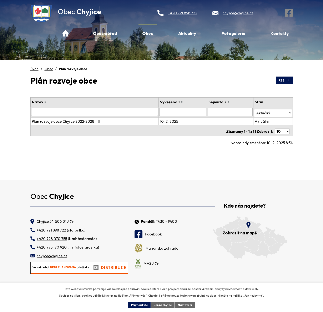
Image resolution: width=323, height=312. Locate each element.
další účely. (252, 288)
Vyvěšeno (170, 102)
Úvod (65, 33)
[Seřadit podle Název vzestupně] (45, 101)
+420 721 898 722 (182, 13)
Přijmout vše (138, 304)
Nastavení (186, 304)
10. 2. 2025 (169, 120)
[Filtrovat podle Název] (94, 112)
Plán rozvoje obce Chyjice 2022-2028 (67, 120)
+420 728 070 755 (52, 238)
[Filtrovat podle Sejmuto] (231, 112)
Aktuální (262, 120)
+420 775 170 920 (52, 247)
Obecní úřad (105, 33)
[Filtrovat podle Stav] (273, 111)
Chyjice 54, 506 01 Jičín (55, 221)
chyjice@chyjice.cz (238, 13)
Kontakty (280, 33)
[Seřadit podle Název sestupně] (45, 103)
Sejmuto (218, 102)
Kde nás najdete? (245, 206)
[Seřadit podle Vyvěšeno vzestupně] (182, 101)
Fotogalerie (233, 33)
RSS (284, 79)
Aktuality (187, 33)
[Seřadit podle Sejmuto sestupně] (229, 103)
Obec (147, 33)
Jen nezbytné (163, 304)
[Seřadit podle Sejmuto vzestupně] (229, 101)
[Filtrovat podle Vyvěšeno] (183, 112)
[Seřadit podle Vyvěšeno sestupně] (182, 103)
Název (37, 102)
